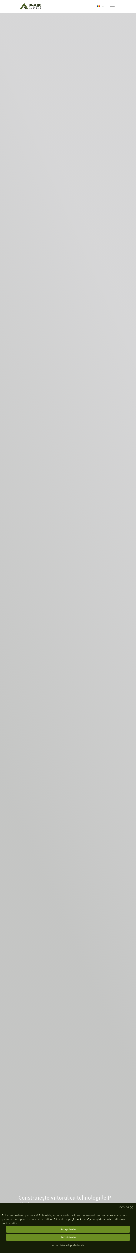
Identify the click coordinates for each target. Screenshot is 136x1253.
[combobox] (100, 6)
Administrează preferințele (68, 1245)
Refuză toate (68, 1237)
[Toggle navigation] (112, 6)
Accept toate (68, 1229)
